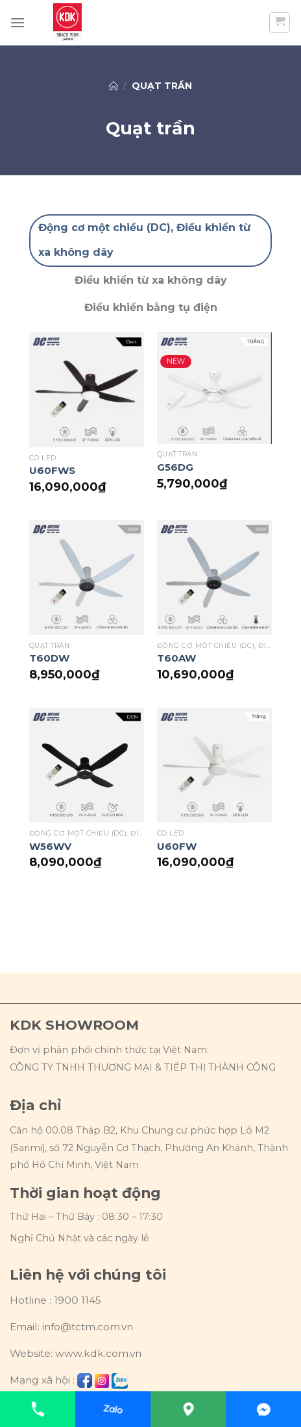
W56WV (50, 846)
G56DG (175, 467)
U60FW (177, 846)
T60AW (176, 658)
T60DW (49, 658)
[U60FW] (214, 765)
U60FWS (52, 470)
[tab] (150, 240)
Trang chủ (113, 85)
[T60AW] (214, 577)
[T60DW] (86, 577)
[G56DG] (214, 388)
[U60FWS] (86, 389)
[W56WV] (86, 765)
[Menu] (17, 22)
